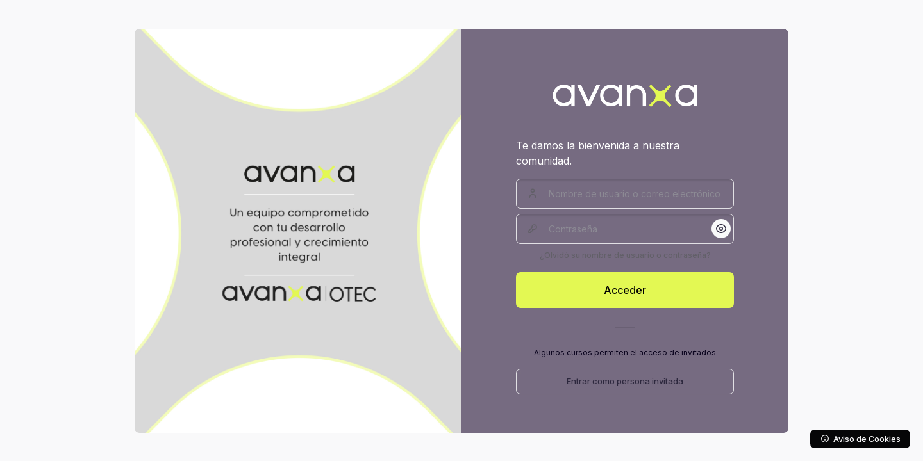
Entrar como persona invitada (625, 381)
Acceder (625, 290)
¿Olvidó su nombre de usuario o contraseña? (625, 255)
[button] (721, 228)
